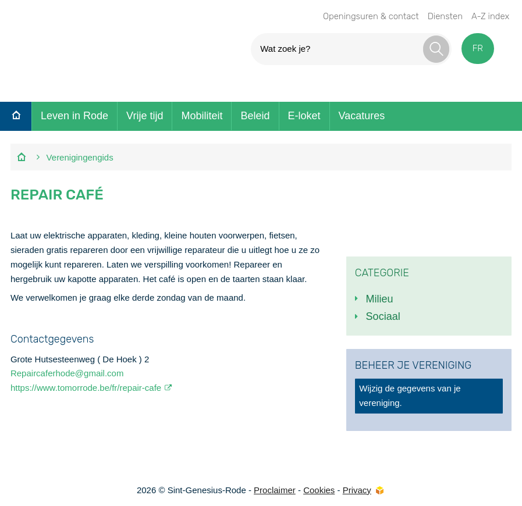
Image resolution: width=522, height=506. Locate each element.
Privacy (357, 490)
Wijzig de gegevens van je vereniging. (409, 395)
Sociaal (383, 316)
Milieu (379, 299)
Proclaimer (275, 490)
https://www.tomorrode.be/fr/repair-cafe (85, 388)
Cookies (319, 490)
